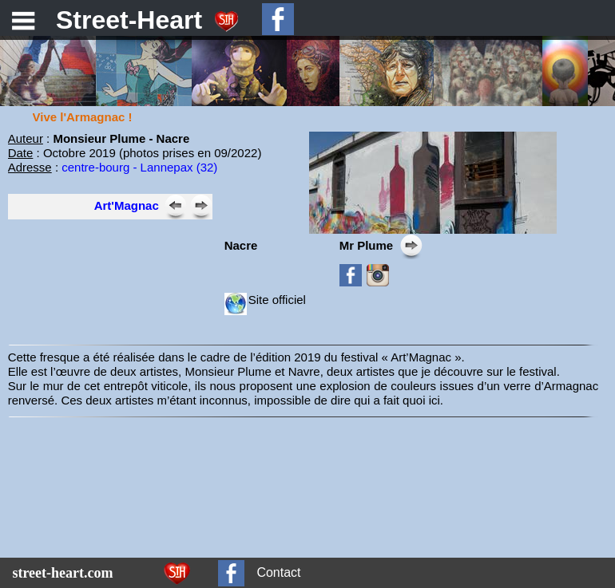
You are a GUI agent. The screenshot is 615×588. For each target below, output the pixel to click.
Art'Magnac (126, 205)
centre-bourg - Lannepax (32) (139, 167)
